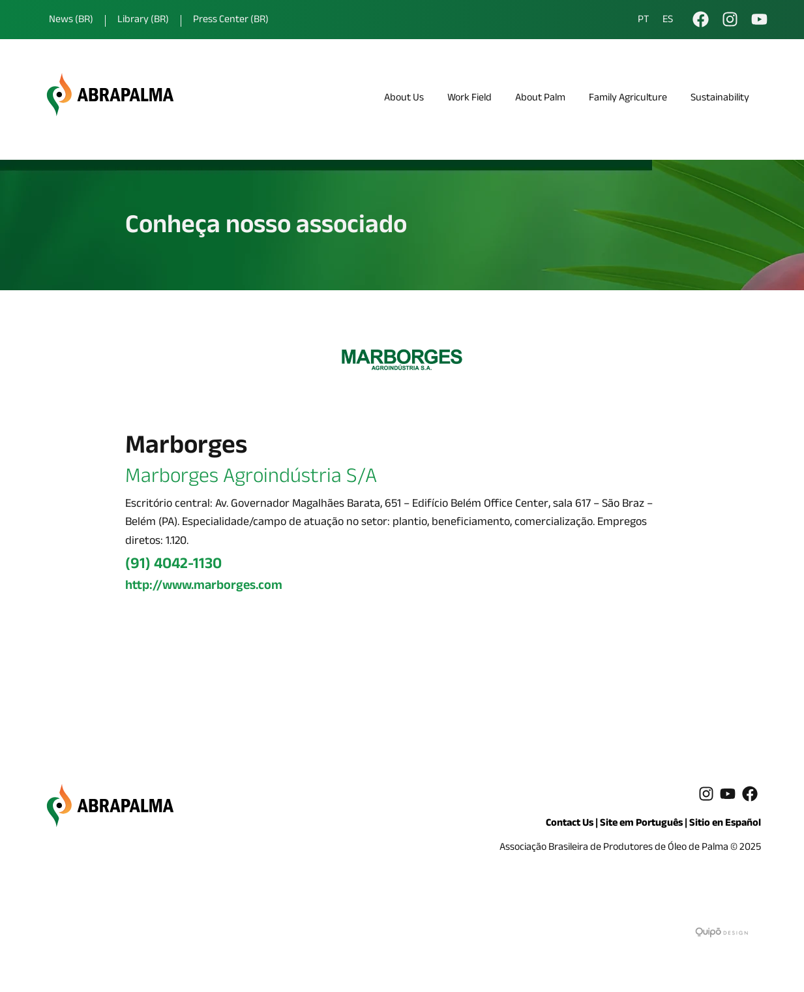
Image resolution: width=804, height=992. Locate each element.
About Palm (540, 99)
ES (668, 21)
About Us (404, 99)
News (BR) (71, 20)
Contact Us (569, 824)
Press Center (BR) (231, 20)
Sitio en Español (725, 824)
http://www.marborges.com (203, 587)
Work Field (469, 99)
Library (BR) (143, 20)
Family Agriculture (628, 99)
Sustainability (720, 99)
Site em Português (641, 824)
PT (643, 21)
